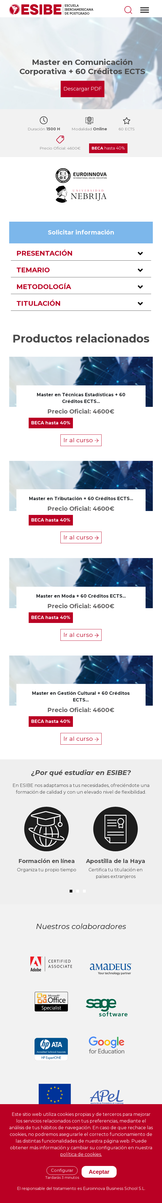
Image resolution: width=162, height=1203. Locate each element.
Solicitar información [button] (81, 232)
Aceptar (99, 1172)
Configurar (62, 1170)
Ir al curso (81, 440)
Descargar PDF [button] (82, 89)
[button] (81, 254)
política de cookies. (81, 1154)
